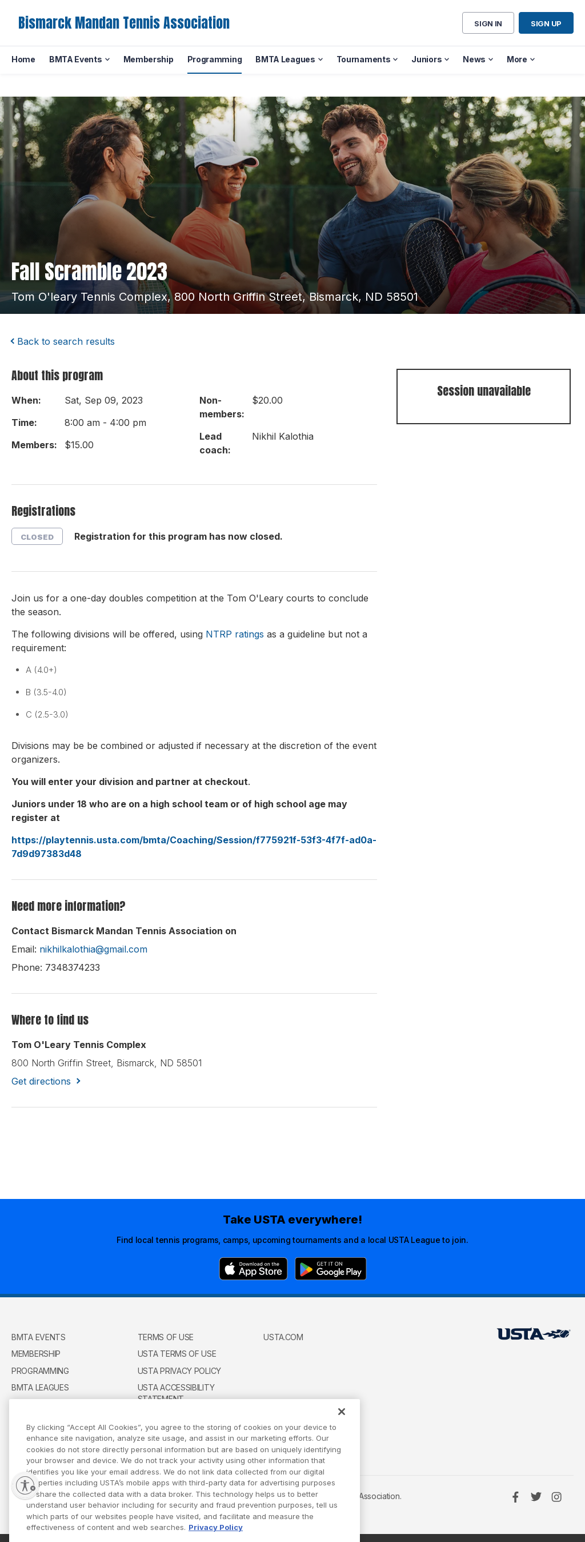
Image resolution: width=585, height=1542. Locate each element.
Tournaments (41, 1404)
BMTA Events (38, 1337)
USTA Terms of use (177, 1353)
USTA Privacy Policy (179, 1371)
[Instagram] (556, 1497)
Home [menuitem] (23, 59)
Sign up (546, 23)
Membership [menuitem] (148, 59)
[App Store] (253, 1268)
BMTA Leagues (40, 1387)
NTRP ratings (235, 634)
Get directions (41, 1081)
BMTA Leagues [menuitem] (285, 59)
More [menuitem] (517, 59)
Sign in (488, 23)
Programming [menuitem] (214, 59)
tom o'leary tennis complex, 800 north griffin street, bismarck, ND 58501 (214, 297)
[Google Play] (331, 1268)
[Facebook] (515, 1497)
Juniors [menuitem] (426, 59)
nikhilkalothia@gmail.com (93, 949)
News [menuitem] (474, 59)
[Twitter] (536, 1497)
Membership (36, 1353)
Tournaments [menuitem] (363, 59)
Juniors (28, 1422)
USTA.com (283, 1337)
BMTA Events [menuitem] (75, 59)
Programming (40, 1371)
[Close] (341, 1434)
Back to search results (66, 341)
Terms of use (166, 1337)
